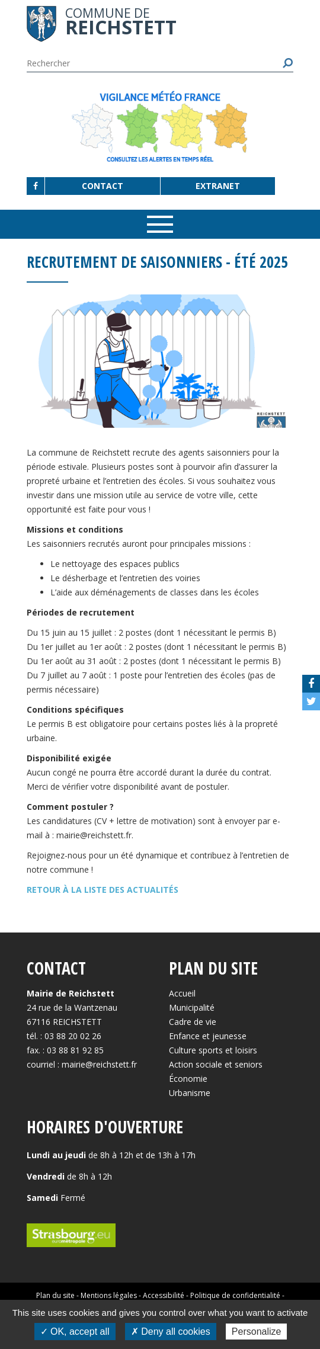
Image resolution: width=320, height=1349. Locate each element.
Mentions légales (109, 1295)
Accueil (182, 993)
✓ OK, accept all (75, 1331)
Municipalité (192, 1007)
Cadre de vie (192, 1021)
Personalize (256, 1331)
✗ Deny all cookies (170, 1331)
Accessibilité (163, 1295)
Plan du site (55, 1295)
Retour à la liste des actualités (102, 889)
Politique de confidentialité (235, 1295)
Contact (102, 185)
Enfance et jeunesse (208, 1036)
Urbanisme (189, 1092)
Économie (188, 1078)
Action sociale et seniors (216, 1064)
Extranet (218, 185)
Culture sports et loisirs (213, 1050)
